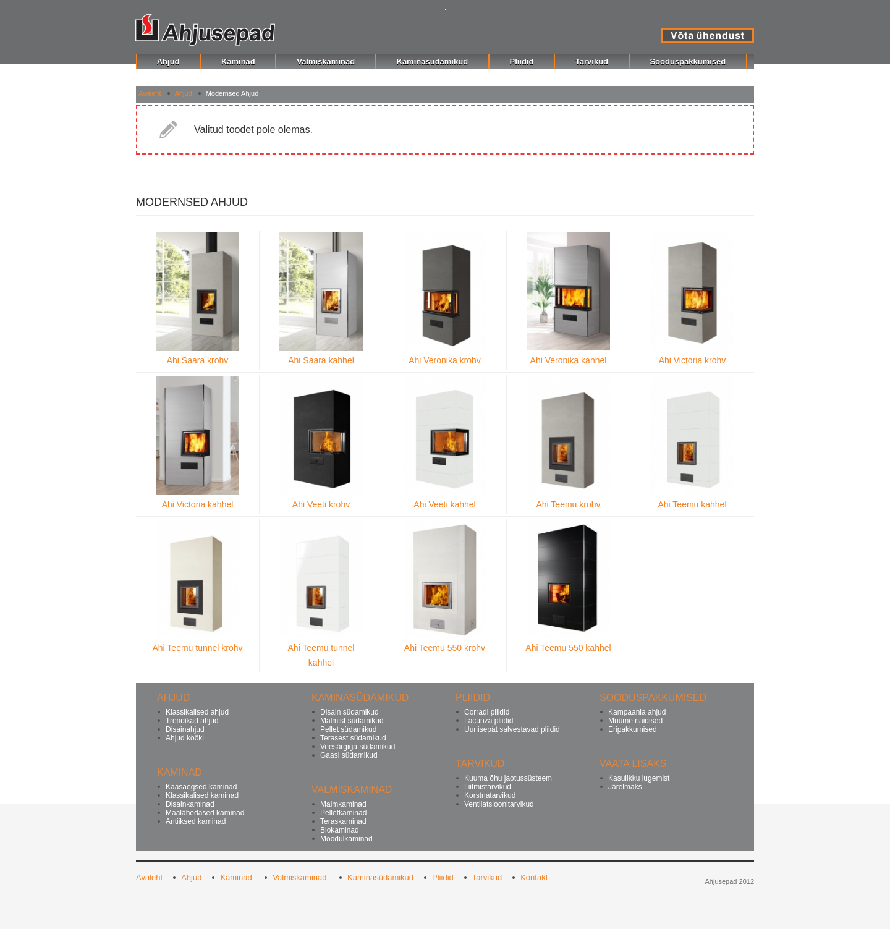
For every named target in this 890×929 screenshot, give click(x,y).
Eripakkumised (632, 729)
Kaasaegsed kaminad (201, 787)
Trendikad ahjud (192, 720)
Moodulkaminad (346, 838)
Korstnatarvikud (489, 795)
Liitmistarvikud (487, 787)
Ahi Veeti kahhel (444, 504)
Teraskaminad (343, 821)
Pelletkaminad (343, 812)
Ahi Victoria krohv (692, 360)
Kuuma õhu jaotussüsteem (508, 778)
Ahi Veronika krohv (445, 360)
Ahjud (183, 93)
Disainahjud (185, 729)
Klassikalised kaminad (202, 795)
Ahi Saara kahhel (321, 360)
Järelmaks (625, 787)
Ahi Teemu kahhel (692, 504)
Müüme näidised (635, 720)
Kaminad (237, 877)
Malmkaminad (343, 804)
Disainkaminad (190, 804)
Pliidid (443, 877)
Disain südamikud (349, 712)
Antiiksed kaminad (196, 821)
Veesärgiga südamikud (357, 746)
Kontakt (534, 877)
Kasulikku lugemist (638, 778)
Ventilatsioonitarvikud (499, 804)
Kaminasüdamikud (380, 877)
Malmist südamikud (352, 720)
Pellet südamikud (348, 729)
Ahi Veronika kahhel (568, 360)
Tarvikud (487, 877)
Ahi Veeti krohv (321, 504)
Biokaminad (339, 830)
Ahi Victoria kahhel (198, 504)
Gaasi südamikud (349, 755)
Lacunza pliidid (488, 720)
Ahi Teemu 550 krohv (444, 648)
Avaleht (149, 93)
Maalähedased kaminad (205, 812)
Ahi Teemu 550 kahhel (568, 648)
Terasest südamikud (353, 738)
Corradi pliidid (486, 712)
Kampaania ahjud (637, 712)
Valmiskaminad (301, 877)
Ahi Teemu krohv (568, 504)
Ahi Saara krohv (198, 360)
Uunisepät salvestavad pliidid (512, 729)
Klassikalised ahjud (197, 712)
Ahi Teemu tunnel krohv (197, 648)
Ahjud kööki (185, 738)
